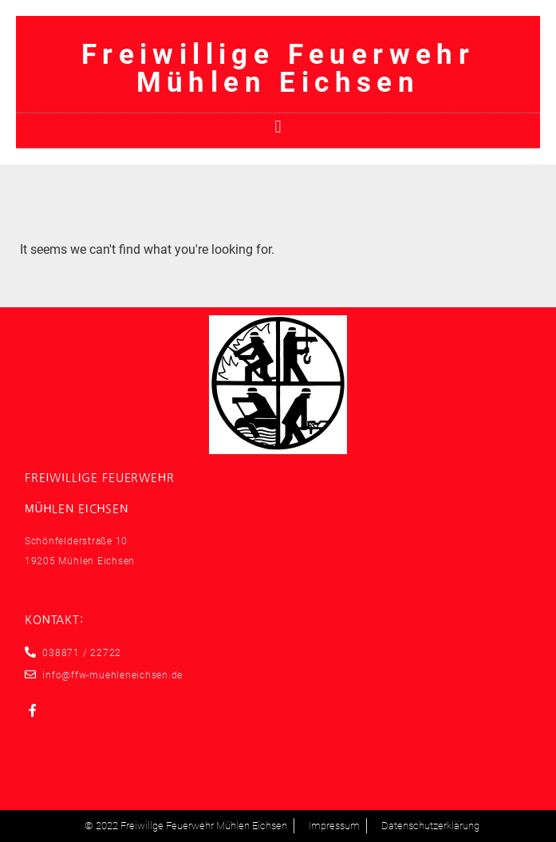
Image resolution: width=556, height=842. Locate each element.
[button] (278, 126)
